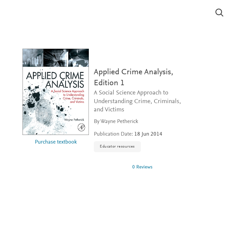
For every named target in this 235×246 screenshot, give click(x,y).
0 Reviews (142, 167)
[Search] (219, 12)
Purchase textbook (56, 142)
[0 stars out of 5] (110, 167)
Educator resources (117, 147)
